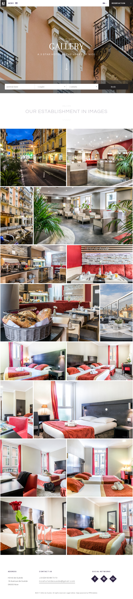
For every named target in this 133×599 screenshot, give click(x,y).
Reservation (121, 3)
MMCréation (93, 593)
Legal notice (70, 593)
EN (104, 3)
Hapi (77, 593)
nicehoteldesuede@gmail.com (57, 581)
